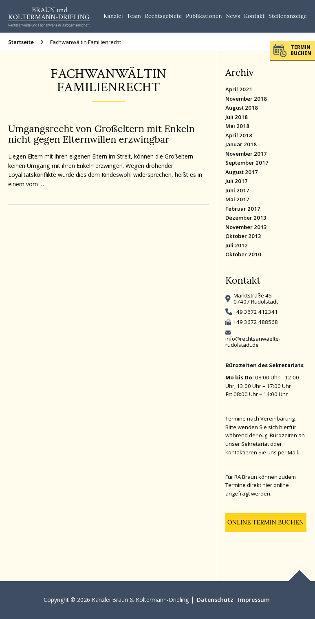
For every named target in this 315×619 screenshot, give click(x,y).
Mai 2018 (237, 126)
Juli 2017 (236, 181)
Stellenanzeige (288, 16)
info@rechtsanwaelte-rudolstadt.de (252, 341)
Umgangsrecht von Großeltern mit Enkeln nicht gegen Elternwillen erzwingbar (101, 133)
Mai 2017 (237, 199)
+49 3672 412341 (255, 311)
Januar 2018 (241, 144)
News (233, 16)
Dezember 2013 (246, 217)
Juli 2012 (236, 245)
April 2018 (238, 135)
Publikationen (204, 16)
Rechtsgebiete (163, 16)
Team (134, 16)
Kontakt (254, 16)
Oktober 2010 (243, 254)
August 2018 (241, 107)
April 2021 (238, 89)
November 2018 (246, 98)
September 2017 (247, 162)
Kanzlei (113, 16)
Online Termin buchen (265, 522)
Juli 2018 (236, 117)
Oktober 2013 (243, 236)
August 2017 (241, 172)
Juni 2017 (237, 190)
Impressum (254, 600)
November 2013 (246, 227)
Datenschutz (215, 600)
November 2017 (246, 153)
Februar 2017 (242, 208)
